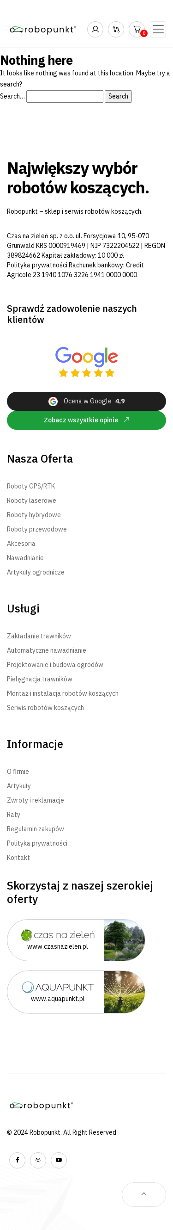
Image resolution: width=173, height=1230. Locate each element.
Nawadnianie (25, 558)
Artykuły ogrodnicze (36, 572)
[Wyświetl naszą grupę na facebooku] (38, 1160)
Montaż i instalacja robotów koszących (63, 693)
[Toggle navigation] (158, 29)
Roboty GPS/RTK (31, 486)
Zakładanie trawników (39, 636)
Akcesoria (21, 543)
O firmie (18, 771)
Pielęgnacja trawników (39, 679)
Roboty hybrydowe (34, 515)
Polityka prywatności (37, 265)
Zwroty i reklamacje (35, 800)
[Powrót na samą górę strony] (144, 1194)
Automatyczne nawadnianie (46, 650)
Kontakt (18, 857)
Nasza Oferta (40, 458)
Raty (13, 814)
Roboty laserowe (31, 500)
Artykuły (19, 786)
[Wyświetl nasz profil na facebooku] (17, 1160)
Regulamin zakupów (35, 829)
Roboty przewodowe (37, 529)
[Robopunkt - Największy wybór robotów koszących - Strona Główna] (44, 29)
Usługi (23, 608)
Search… (12, 96)
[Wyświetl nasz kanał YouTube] (59, 1160)
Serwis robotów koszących (45, 708)
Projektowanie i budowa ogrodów (55, 665)
